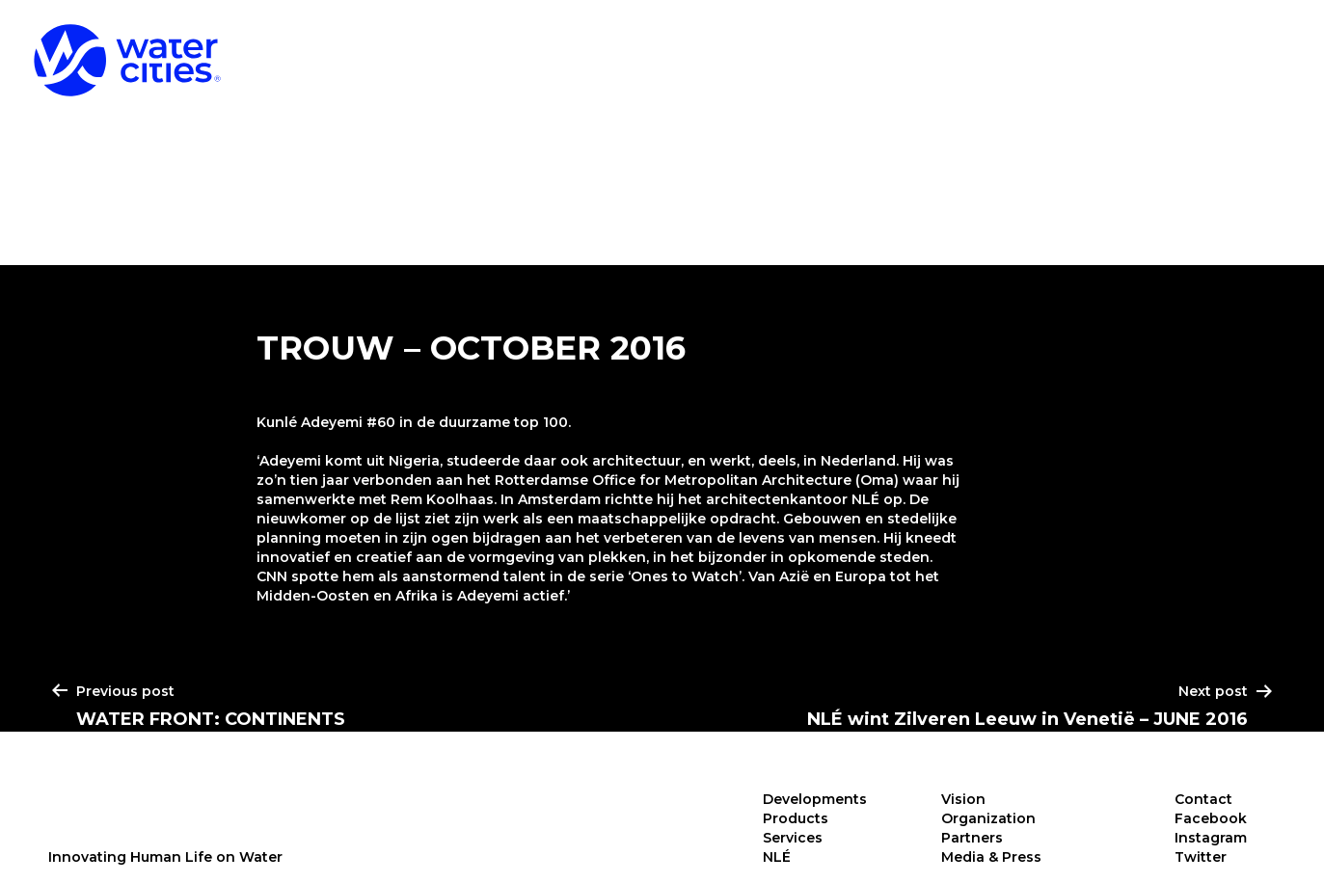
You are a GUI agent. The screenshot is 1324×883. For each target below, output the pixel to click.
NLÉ (1262, 47)
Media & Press (991, 857)
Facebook (1211, 818)
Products (967, 47)
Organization (988, 818)
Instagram (1211, 837)
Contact (1203, 799)
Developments (776, 47)
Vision (963, 799)
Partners (972, 837)
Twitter (1201, 857)
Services (1130, 47)
